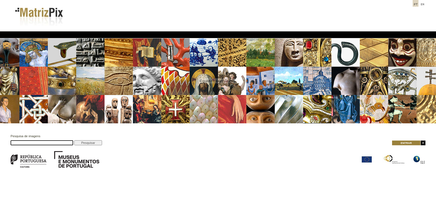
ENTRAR (406, 142)
